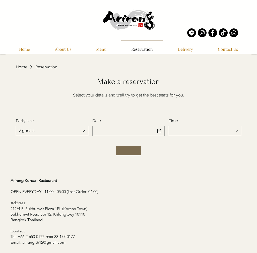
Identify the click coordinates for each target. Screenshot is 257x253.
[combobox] (52, 131)
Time (173, 120)
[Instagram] (202, 32)
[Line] (191, 32)
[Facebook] (212, 32)
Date (96, 120)
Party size (25, 120)
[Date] (124, 131)
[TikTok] (223, 32)
